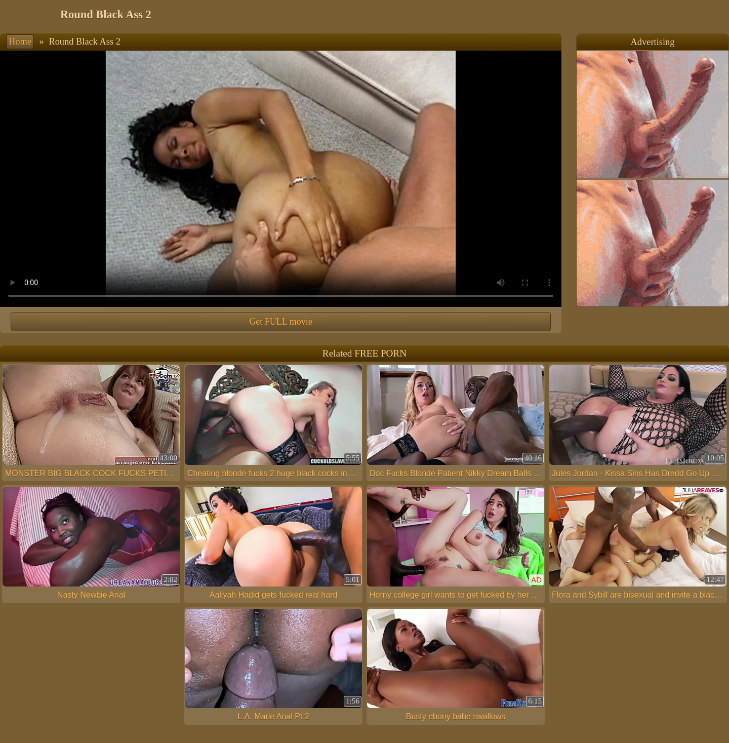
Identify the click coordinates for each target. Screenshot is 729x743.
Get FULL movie (280, 322)
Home (20, 41)
